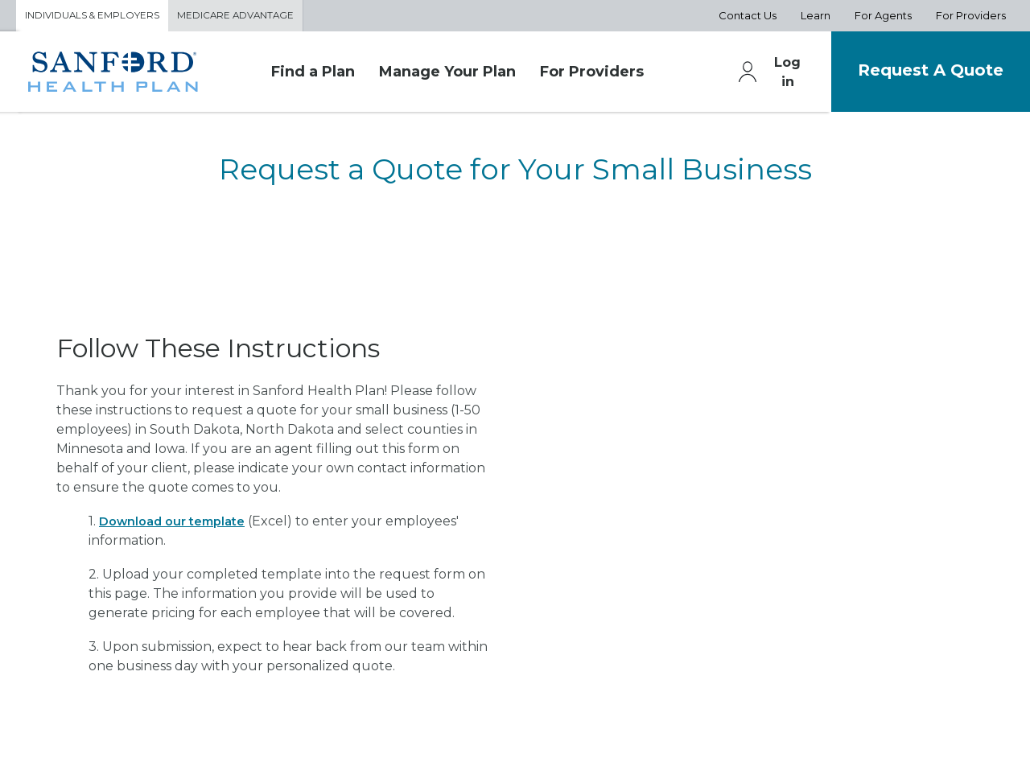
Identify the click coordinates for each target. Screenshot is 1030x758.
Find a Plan (313, 75)
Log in (762, 75)
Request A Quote (919, 73)
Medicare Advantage (254, 16)
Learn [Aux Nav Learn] (815, 16)
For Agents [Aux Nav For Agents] (883, 16)
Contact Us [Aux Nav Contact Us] (748, 16)
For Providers (592, 75)
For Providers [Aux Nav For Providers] (971, 16)
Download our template (178, 524)
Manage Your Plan (447, 75)
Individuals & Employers (99, 16)
